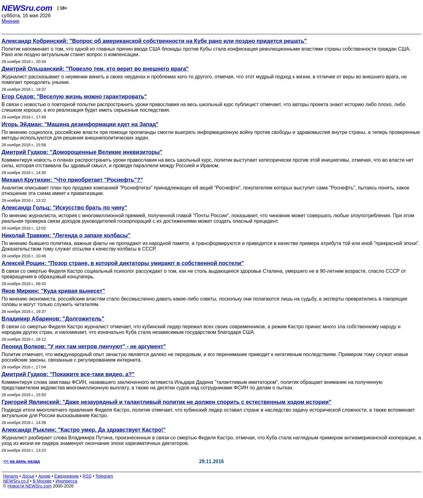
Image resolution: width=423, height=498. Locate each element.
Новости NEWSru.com (29, 485)
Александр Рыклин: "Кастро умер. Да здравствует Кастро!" (84, 430)
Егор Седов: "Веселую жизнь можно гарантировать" (74, 96)
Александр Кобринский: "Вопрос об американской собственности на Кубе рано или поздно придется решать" (154, 41)
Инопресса (67, 481)
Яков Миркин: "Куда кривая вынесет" (53, 291)
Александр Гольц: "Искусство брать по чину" (64, 208)
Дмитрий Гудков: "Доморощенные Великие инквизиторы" (82, 152)
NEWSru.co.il (16, 481)
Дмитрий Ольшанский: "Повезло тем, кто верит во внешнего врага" (95, 69)
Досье (28, 476)
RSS (86, 476)
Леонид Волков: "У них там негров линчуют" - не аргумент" (84, 346)
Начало (10, 476)
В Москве (42, 481)
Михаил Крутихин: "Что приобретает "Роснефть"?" (72, 180)
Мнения (10, 21)
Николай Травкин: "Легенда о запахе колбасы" (66, 235)
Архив (44, 476)
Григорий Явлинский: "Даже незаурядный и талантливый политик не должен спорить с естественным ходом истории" (166, 402)
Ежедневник (66, 476)
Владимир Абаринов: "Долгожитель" (53, 319)
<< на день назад (21, 461)
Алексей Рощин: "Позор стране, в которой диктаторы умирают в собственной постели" (123, 263)
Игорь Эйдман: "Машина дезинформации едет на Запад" (80, 124)
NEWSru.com (27, 8)
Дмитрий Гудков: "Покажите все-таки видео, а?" (68, 374)
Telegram (104, 476)
